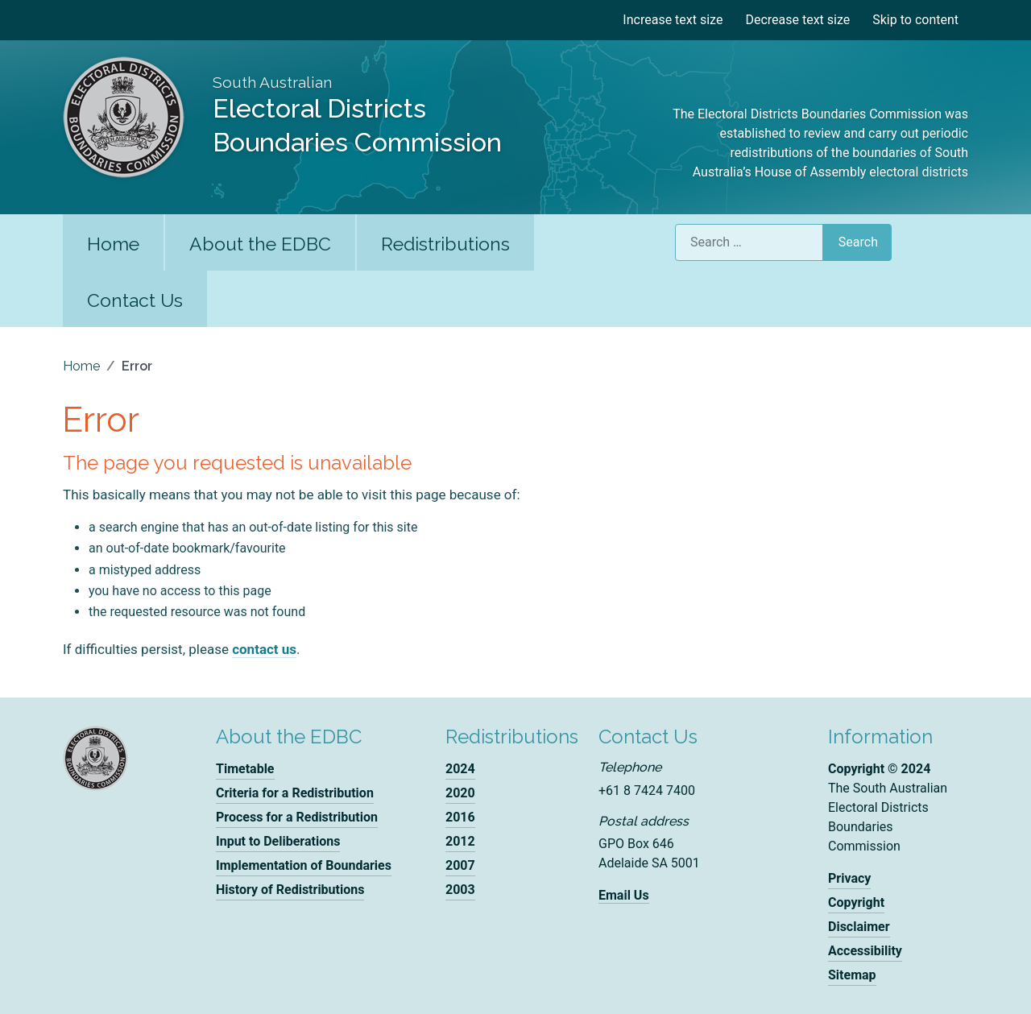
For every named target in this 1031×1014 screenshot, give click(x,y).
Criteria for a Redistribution (295, 793)
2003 (460, 889)
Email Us (623, 895)
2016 (460, 817)
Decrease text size (797, 19)
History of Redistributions (290, 889)
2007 (460, 865)
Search (858, 242)
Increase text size (673, 19)
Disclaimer (859, 926)
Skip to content (915, 19)
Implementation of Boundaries (303, 865)
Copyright (856, 902)
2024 (460, 768)
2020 (460, 793)
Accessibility (865, 950)
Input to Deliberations (278, 841)
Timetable (245, 768)
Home (113, 244)
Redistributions (445, 244)
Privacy (849, 878)
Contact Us (135, 300)
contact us (264, 649)
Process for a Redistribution (297, 817)
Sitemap (852, 975)
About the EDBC (260, 244)
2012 (460, 841)
